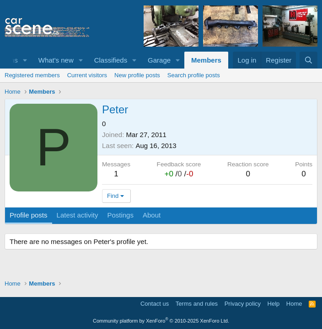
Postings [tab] (120, 215)
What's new (56, 60)
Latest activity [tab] (77, 215)
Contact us (154, 303)
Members (206, 60)
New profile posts (137, 75)
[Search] (308, 60)
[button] (25, 60)
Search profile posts (193, 75)
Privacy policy (243, 303)
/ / (178, 174)
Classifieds (111, 60)
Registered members (32, 75)
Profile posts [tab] (29, 215)
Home (294, 303)
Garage (159, 60)
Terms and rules (197, 303)
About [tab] (152, 215)
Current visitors (87, 75)
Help (274, 303)
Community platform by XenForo (161, 321)
